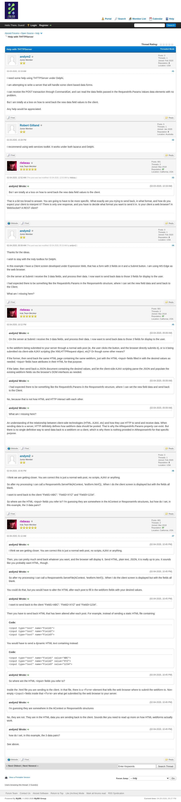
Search (122, 18)
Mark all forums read (96, 793)
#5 (173, 324)
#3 (173, 178)
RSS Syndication (116, 793)
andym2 (25, 56)
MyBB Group (40, 798)
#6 (173, 471)
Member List (139, 18)
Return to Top (57, 793)
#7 (173, 536)
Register (43, 25)
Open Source (27, 33)
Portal (108, 18)
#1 (173, 71)
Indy (37, 33)
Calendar (158, 18)
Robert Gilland (29, 125)
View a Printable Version (19, 777)
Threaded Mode (167, 49)
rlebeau (73, 178)
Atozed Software (40, 793)
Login (34, 25)
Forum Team (11, 793)
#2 (173, 140)
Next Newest (29, 765)
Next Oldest (14, 765)
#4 (173, 245)
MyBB (18, 798)
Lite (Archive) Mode (75, 793)
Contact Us (25, 793)
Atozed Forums (12, 33)
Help (171, 18)
